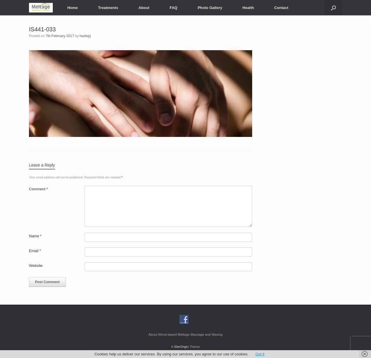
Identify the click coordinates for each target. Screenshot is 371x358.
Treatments (108, 8)
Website (36, 265)
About (144, 8)
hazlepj (85, 36)
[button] (333, 7)
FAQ (173, 8)
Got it (259, 354)
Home (72, 8)
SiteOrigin (181, 346)
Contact (281, 8)
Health (248, 8)
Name (35, 236)
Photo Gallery (210, 8)
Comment (38, 189)
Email (35, 251)
